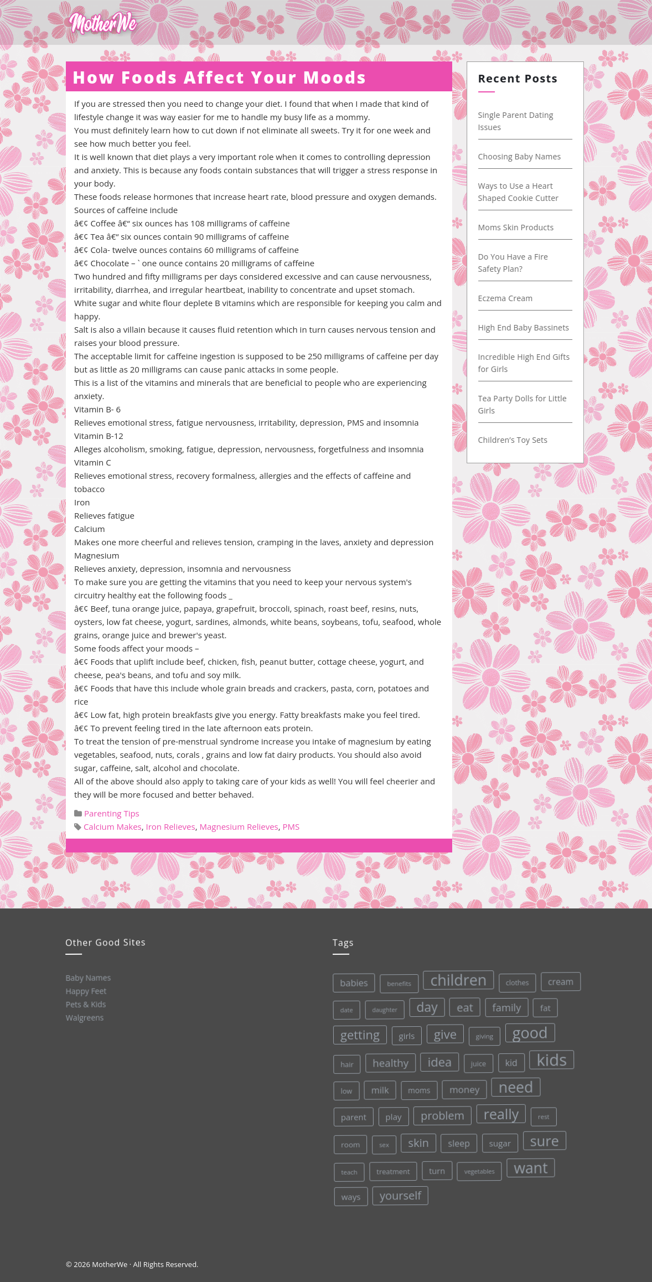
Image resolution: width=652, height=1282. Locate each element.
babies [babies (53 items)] (351, 982)
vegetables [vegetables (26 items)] (479, 1169)
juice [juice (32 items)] (476, 1061)
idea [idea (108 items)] (438, 1060)
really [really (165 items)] (500, 1111)
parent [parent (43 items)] (352, 1117)
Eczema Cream (508, 298)
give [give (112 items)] (442, 1032)
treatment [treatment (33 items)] (393, 1170)
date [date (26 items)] (344, 1009)
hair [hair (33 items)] (345, 1064)
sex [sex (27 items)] (383, 1144)
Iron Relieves (170, 826)
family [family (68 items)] (503, 1004)
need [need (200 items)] (513, 1085)
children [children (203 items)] (455, 978)
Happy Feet (85, 990)
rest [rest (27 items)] (542, 1113)
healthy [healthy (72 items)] (389, 1061)
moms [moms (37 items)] (417, 1088)
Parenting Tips (111, 813)
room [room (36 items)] (349, 1144)
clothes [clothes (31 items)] (514, 980)
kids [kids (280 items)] (549, 1057)
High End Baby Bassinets (526, 327)
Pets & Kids (85, 1003)
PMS (291, 826)
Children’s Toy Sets (516, 440)
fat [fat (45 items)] (542, 1004)
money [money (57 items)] (463, 1087)
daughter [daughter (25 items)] (382, 1009)
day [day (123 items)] (424, 1006)
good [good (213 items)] (528, 1030)
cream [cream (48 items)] (557, 978)
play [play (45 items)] (392, 1115)
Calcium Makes (113, 826)
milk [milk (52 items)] (378, 1089)
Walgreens (84, 1016)
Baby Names (87, 977)
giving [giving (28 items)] (482, 1034)
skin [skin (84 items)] (417, 1141)
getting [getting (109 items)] (357, 1034)
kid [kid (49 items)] (509, 1060)
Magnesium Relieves (238, 826)
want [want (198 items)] (530, 1165)
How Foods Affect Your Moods (220, 77)
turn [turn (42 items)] (436, 1169)
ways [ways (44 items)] (350, 1196)
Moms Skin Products (519, 227)
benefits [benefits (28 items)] (396, 982)
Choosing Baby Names (522, 156)
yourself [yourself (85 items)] (400, 1194)
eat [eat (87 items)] (462, 1005)
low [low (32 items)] (344, 1090)
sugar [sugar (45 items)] (499, 1141)
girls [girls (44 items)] (404, 1035)
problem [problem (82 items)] (441, 1114)
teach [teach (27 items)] (348, 1171)
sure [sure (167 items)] (543, 1137)
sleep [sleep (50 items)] (458, 1141)
